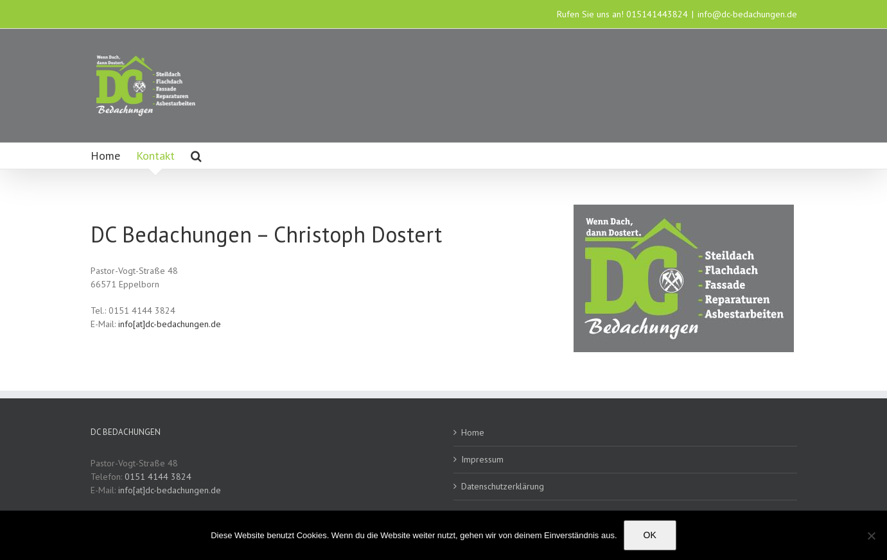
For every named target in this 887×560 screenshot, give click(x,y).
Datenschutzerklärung (502, 486)
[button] (196, 156)
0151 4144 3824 (158, 476)
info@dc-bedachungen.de (747, 14)
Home (472, 432)
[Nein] (871, 535)
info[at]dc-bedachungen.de (169, 324)
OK (650, 535)
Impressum (482, 459)
